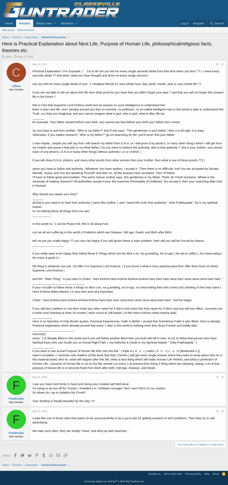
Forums (24, 23)
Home (9, 23)
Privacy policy (193, 473)
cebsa (8, 56)
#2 (222, 377)
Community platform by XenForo (114, 481)
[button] (55, 23)
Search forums (26, 29)
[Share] (217, 64)
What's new (44, 23)
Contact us (154, 473)
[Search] (217, 23)
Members (67, 23)
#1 (222, 64)
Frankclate (16, 398)
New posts (8, 29)
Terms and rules (173, 473)
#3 (222, 411)
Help (206, 473)
